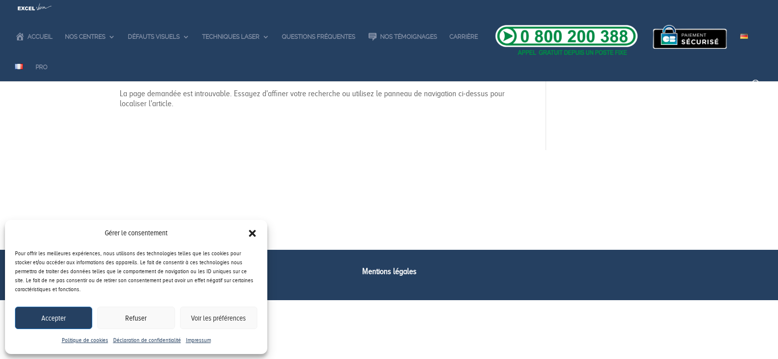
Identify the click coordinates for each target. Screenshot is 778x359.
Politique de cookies (85, 340)
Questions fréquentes (318, 56)
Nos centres (85, 56)
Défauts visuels (154, 56)
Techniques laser (230, 56)
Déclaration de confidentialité (147, 340)
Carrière (463, 56)
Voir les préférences (218, 318)
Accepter (53, 318)
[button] (252, 233)
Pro (41, 86)
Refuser (136, 318)
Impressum (198, 340)
